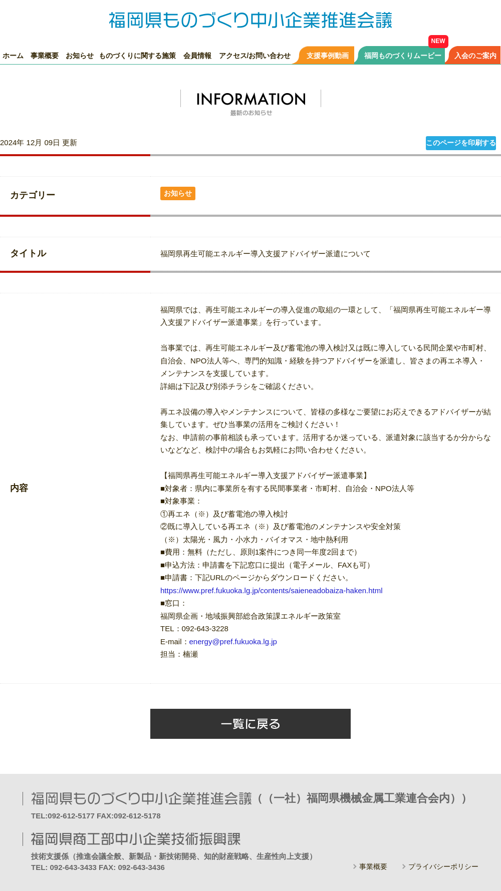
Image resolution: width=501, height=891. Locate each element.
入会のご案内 (475, 55)
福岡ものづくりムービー (402, 55)
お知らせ (80, 55)
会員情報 (197, 55)
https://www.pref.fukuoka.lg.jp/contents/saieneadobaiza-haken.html (271, 590)
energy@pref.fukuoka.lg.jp (233, 641)
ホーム (13, 55)
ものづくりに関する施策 (137, 55)
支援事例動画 (328, 55)
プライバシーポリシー (443, 866)
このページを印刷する (461, 143)
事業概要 (45, 55)
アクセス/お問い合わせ (255, 55)
